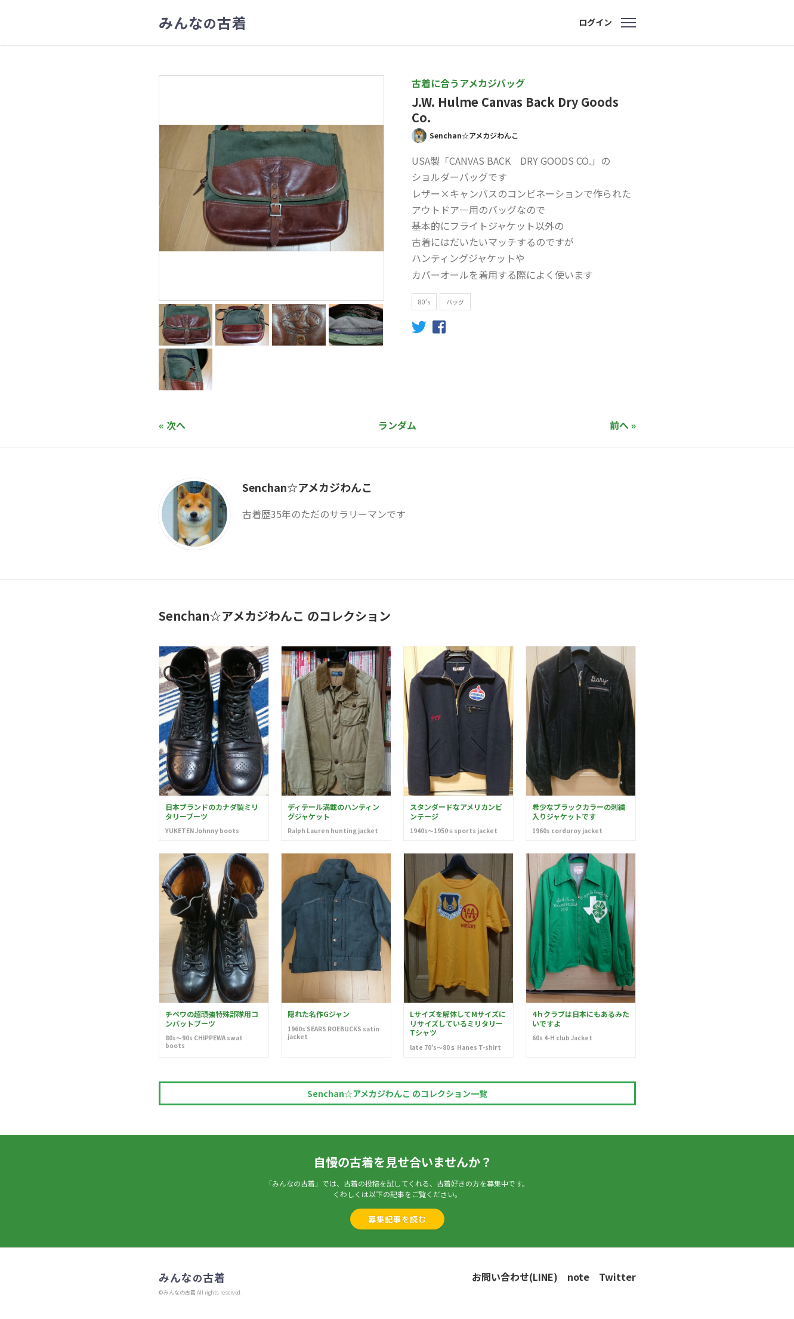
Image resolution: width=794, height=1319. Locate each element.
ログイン (595, 22)
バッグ (455, 301)
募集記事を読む (397, 1219)
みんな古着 (203, 23)
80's (424, 301)
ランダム (397, 425)
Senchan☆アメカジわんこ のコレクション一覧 (397, 1093)
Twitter (617, 1276)
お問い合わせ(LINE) (515, 1276)
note (578, 1276)
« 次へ (172, 425)
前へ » (623, 425)
